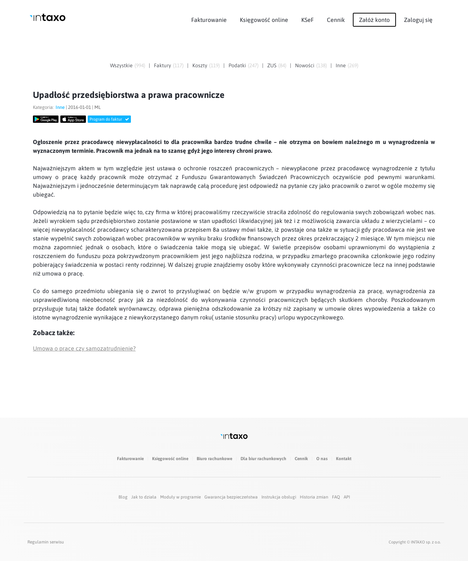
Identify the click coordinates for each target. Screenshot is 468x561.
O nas (322, 458)
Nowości (304, 65)
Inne (341, 65)
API (347, 497)
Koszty (199, 65)
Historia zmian (314, 497)
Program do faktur (109, 119)
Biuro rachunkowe (214, 458)
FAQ (336, 497)
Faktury (162, 65)
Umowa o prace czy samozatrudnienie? (84, 348)
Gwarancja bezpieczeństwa (231, 497)
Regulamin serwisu (45, 542)
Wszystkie (121, 65)
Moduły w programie (180, 497)
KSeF (307, 19)
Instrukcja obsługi (278, 497)
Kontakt (343, 458)
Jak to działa (143, 497)
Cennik (336, 19)
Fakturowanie (209, 19)
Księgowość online (264, 19)
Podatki (237, 65)
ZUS (271, 65)
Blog (123, 497)
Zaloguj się (418, 19)
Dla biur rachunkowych (263, 458)
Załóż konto (374, 19)
